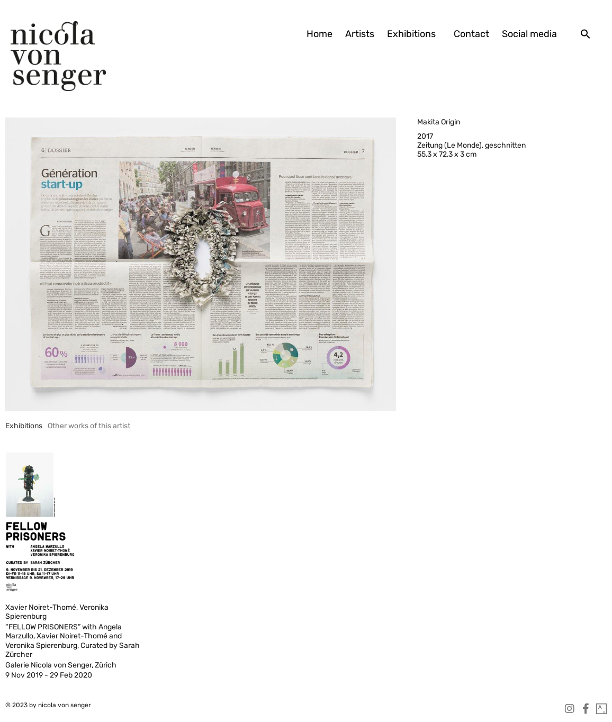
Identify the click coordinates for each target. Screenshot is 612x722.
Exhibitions (414, 34)
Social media (529, 34)
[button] (585, 34)
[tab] (23, 425)
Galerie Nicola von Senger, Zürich (60, 665)
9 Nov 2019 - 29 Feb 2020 (48, 675)
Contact (471, 34)
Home (319, 34)
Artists (359, 34)
